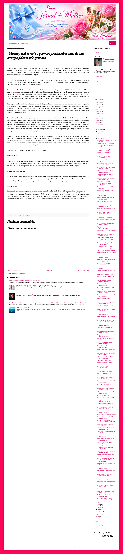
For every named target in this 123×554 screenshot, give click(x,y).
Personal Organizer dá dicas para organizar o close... (106, 291)
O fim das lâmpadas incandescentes (102, 367)
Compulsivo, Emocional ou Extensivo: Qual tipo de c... (104, 385)
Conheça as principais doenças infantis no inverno (105, 378)
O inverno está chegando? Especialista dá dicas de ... (104, 264)
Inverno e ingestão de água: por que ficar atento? (105, 284)
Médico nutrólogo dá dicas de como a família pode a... (106, 253)
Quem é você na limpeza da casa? (106, 250)
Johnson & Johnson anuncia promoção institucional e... (104, 202)
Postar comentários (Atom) (18, 273)
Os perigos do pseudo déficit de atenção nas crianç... (105, 224)
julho (99, 136)
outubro (100, 129)
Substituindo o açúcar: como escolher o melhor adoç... (104, 247)
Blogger (74, 546)
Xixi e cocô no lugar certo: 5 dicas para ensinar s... (106, 417)
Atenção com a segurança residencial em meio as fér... (105, 216)
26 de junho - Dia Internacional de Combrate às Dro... (106, 478)
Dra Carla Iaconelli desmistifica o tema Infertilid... (105, 346)
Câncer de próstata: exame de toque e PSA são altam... (105, 164)
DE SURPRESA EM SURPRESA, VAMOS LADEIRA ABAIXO (106, 321)
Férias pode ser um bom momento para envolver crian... (106, 324)
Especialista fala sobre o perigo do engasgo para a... (106, 467)
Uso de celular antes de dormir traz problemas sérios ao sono (24, 280)
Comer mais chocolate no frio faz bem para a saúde (105, 439)
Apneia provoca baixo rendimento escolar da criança (106, 353)
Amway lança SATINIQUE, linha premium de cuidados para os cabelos (34, 285)
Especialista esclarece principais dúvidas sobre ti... (105, 435)
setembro (100, 131)
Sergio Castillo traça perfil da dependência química (104, 443)
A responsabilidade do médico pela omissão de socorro (106, 178)
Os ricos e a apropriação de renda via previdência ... (106, 260)
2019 (97, 118)
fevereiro (100, 509)
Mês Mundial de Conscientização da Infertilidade (105, 339)
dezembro (100, 124)
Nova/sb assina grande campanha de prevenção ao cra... (106, 411)
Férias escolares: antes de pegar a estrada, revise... (106, 198)
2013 (97, 521)
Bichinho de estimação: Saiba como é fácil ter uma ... (106, 243)
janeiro (100, 511)
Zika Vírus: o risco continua (104, 360)
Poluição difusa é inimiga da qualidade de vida (104, 213)
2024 (97, 107)
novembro (100, 127)
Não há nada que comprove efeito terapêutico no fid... (106, 256)
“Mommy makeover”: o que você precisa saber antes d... (105, 455)
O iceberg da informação (22, 307)
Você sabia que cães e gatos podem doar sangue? (104, 149)
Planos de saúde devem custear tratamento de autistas (105, 191)
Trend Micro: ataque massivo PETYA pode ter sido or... (104, 328)
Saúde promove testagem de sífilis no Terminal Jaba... (106, 471)
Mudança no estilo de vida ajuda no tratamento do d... (106, 495)
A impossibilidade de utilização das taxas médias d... (106, 310)
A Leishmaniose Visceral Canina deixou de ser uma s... (105, 357)
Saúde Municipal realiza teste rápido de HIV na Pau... (104, 175)
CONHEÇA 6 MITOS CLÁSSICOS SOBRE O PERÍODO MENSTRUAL (106, 460)
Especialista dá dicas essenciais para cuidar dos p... (105, 389)
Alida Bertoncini (109, 59)
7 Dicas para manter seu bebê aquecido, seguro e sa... (105, 171)
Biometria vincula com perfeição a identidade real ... (106, 464)
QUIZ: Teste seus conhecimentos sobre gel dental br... (105, 235)
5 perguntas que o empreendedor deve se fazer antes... (106, 227)
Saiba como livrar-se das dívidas (105, 489)
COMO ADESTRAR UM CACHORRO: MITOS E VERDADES (104, 183)
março (99, 507)
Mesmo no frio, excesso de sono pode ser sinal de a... (105, 277)
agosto (100, 133)
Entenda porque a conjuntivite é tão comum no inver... (106, 381)
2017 (97, 122)
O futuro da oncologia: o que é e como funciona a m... (105, 486)
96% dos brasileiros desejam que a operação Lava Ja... (106, 205)
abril (99, 505)
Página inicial (48, 270)
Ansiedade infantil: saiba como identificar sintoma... (105, 404)
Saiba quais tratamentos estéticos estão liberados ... (106, 432)
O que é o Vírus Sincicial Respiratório (103, 157)
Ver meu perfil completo (109, 61)
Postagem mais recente (14, 270)
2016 (97, 514)
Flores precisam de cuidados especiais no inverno (104, 363)
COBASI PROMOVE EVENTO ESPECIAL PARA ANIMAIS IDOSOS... (105, 239)
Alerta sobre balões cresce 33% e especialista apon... (106, 167)
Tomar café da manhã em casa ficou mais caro (105, 306)
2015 (97, 516)
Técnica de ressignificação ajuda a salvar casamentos (106, 428)
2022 (97, 111)
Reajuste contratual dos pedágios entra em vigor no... (106, 335)
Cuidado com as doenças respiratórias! (103, 160)
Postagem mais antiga (83, 270)
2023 (97, 109)
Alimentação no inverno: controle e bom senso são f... (106, 392)
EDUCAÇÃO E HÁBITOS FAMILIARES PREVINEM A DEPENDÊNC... (105, 447)
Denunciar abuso (99, 526)
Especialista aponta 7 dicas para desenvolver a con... (105, 313)
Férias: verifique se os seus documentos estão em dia (104, 299)
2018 (97, 120)
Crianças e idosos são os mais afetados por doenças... (105, 400)
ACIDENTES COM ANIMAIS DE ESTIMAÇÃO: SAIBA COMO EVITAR (105, 145)
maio (99, 502)
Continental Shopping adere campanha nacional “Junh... (105, 499)
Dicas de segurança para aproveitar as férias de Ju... (106, 295)
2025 (97, 104)
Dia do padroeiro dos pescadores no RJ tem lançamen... (105, 475)
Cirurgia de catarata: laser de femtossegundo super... (104, 342)
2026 (97, 102)
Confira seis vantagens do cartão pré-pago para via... (105, 288)
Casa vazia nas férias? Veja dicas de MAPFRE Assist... (106, 451)
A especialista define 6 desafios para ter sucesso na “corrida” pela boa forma (35, 294)
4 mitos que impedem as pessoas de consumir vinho (106, 302)
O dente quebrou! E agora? (104, 395)
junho (99, 138)
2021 (97, 113)
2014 (97, 519)
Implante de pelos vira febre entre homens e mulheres (106, 482)
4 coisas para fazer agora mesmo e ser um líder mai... (106, 231)
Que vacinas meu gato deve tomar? (106, 414)
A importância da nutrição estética (106, 274)
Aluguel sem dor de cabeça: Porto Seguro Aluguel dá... (106, 271)
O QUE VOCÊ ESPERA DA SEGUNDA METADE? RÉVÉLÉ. (106, 421)
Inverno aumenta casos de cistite (105, 397)
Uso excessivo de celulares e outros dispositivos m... (104, 280)
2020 (97, 116)
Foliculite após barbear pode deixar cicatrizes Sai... (106, 424)
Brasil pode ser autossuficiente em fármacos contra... (106, 209)
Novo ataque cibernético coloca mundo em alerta (105, 332)
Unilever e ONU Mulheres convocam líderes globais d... (105, 370)
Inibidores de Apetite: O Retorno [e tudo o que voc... (106, 374)
